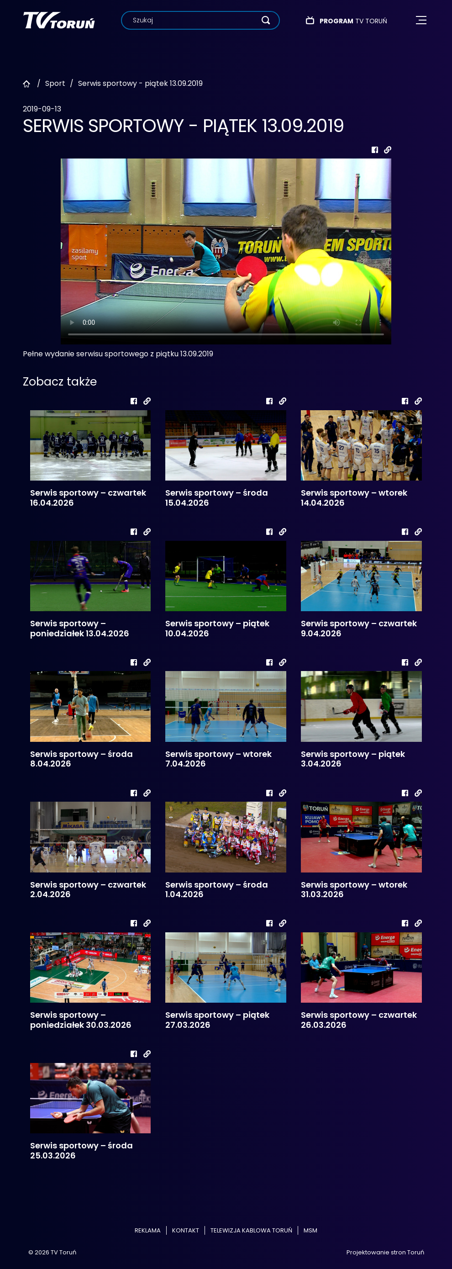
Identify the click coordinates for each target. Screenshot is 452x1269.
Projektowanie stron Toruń (385, 1252)
